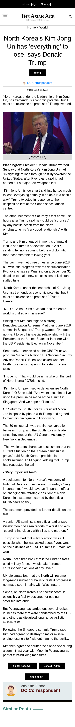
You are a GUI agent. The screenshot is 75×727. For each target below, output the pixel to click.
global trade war (22, 666)
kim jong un (37, 676)
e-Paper (26, 4)
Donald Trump (52, 666)
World (37, 72)
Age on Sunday (41, 4)
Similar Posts (17, 708)
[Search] (70, 17)
